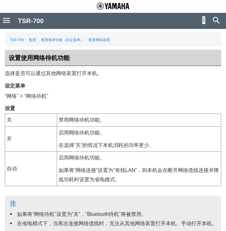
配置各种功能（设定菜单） (62, 40)
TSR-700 (17, 40)
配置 (32, 40)
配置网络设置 (99, 40)
